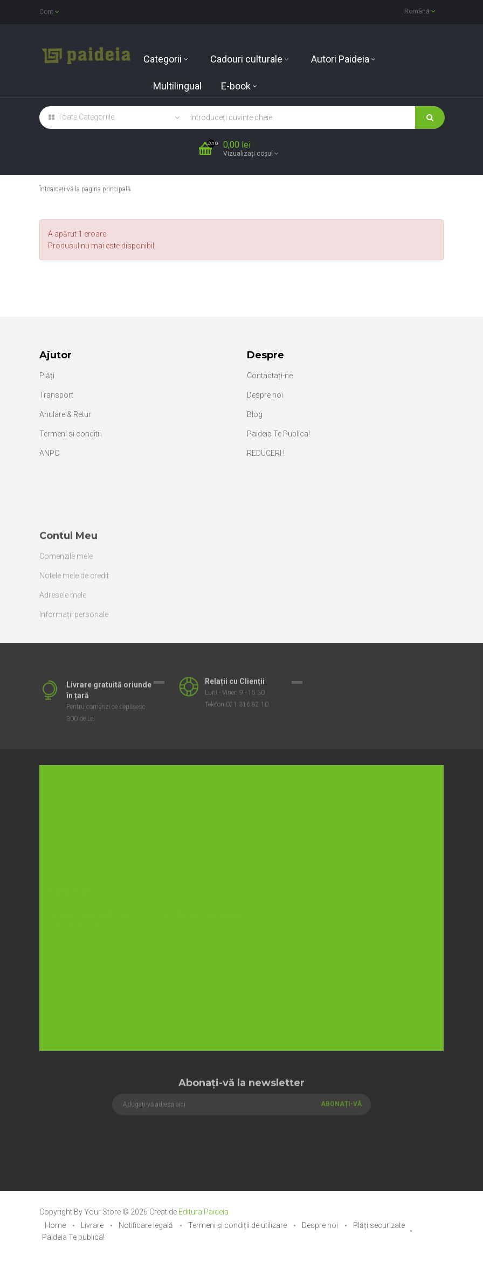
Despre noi (265, 395)
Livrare (93, 1225)
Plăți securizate (379, 1225)
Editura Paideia (203, 1211)
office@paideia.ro (80, 926)
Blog (255, 414)
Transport (56, 395)
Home (56, 1225)
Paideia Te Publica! (278, 433)
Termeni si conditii (70, 433)
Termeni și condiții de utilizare (238, 1225)
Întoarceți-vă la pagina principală (84, 189)
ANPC (49, 453)
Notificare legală (147, 1225)
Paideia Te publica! (73, 1237)
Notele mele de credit (74, 631)
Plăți (46, 375)
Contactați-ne (270, 375)
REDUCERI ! (266, 453)
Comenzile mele (66, 612)
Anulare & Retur (65, 414)
